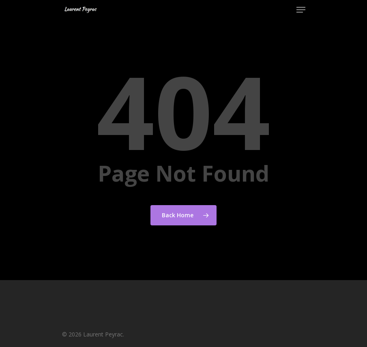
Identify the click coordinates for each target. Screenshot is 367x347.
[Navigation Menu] (300, 10)
